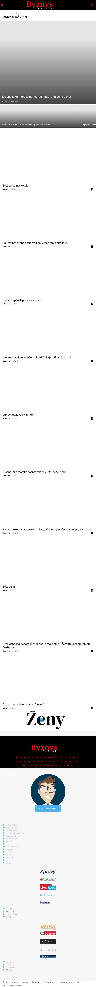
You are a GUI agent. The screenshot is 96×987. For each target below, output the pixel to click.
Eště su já (9, 586)
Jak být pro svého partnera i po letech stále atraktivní (35, 243)
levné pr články (12, 846)
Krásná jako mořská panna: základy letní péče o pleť (34, 472)
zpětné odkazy (12, 825)
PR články (10, 855)
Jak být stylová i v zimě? (18, 414)
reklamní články (12, 836)
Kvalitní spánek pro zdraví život (22, 300)
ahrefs (8, 863)
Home (5, 13)
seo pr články (11, 914)
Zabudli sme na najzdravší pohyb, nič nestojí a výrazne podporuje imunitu (48, 529)
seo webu (10, 841)
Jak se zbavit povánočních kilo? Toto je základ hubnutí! (37, 357)
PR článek (10, 852)
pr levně (9, 849)
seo (7, 844)
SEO (7, 860)
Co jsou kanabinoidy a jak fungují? (23, 704)
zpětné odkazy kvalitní (15, 833)
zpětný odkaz (11, 828)
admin (5, 189)
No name (5, 101)
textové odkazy (12, 830)
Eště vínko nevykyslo (15, 185)
